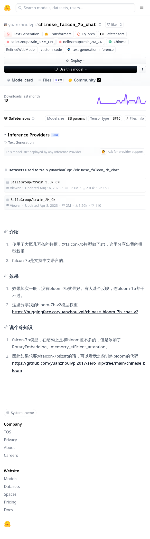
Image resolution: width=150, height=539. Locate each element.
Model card (19, 80)
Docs (8, 509)
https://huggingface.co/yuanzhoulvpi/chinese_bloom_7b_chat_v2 (75, 311)
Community (84, 80)
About (9, 447)
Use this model (71, 69)
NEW (55, 134)
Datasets (12, 486)
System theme (20, 412)
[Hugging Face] (7, 524)
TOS (7, 432)
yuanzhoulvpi (22, 24)
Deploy (75, 60)
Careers (11, 455)
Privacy (10, 439)
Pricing (10, 502)
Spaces (10, 494)
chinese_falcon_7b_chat (67, 24)
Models (10, 478)
